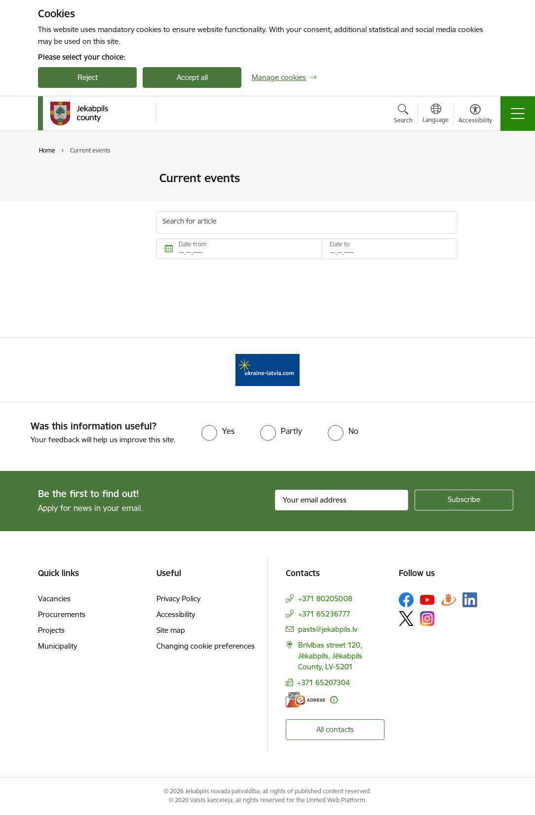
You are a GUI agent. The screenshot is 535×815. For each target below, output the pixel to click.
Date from (193, 244)
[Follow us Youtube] (427, 599)
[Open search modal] (403, 115)
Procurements (61, 614)
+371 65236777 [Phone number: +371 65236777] (324, 614)
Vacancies (54, 598)
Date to (339, 244)
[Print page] (483, 174)
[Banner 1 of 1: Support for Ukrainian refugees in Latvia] (267, 369)
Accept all (192, 77)
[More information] (334, 699)
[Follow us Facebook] (406, 599)
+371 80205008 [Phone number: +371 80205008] (325, 598)
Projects (51, 630)
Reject (87, 77)
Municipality (57, 646)
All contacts (335, 729)
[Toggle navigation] (517, 113)
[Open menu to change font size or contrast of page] (475, 115)
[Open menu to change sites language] (436, 114)
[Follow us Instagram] (427, 618)
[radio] (217, 431)
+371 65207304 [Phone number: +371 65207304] (323, 682)
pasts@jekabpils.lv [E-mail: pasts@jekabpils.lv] (327, 629)
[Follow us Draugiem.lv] (448, 599)
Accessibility (175, 614)
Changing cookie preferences (205, 646)
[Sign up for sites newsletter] (464, 500)
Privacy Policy (178, 598)
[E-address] (305, 700)
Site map (170, 630)
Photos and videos (79, 178)
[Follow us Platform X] (406, 618)
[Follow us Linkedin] (469, 599)
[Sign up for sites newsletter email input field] (341, 500)
